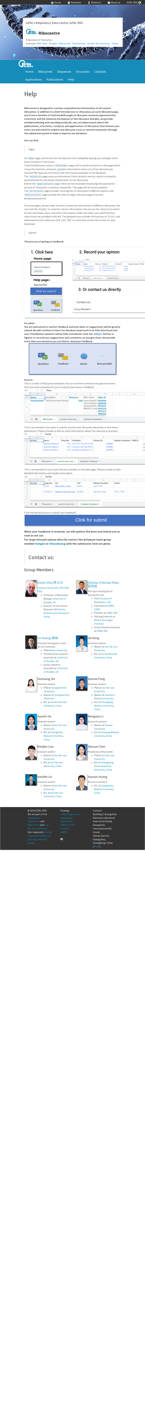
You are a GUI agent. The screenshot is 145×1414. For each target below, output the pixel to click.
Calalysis (36, 176)
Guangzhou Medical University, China (53, 736)
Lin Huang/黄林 (47, 638)
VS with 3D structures (98, 43)
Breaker (53, 43)
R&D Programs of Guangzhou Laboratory (70, 818)
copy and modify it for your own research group (39, 839)
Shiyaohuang (57, 543)
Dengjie (40, 543)
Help (71, 79)
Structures (83, 71)
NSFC (64, 832)
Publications (79, 43)
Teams (115, 43)
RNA (38, 43)
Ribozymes (65, 43)
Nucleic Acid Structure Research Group (56, 613)
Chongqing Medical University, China (104, 705)
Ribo (44, 43)
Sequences (64, 71)
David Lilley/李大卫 (50, 582)
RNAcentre (33, 824)
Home (29, 71)
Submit (98, 334)
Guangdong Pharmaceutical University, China (104, 766)
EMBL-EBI (112, 612)
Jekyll (47, 832)
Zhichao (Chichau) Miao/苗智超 (103, 584)
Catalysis (100, 71)
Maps (96, 846)
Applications (33, 79)
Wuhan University (58, 650)
